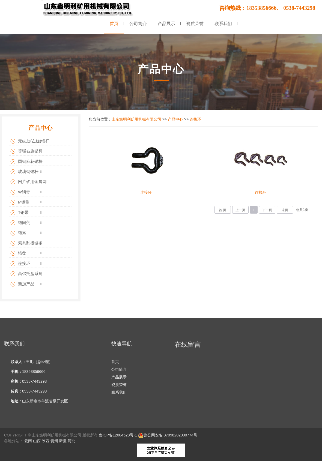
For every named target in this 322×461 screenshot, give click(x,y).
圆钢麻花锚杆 (26, 161)
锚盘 (18, 253)
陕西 (45, 441)
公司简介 (119, 369)
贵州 (54, 441)
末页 (285, 210)
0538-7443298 (34, 381)
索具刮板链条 (26, 243)
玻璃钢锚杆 (24, 171)
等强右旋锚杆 (26, 151)
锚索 (18, 232)
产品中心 (175, 119)
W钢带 (20, 192)
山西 (37, 441)
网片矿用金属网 (28, 181)
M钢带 (20, 202)
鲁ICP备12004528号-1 (118, 435)
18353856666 (34, 371)
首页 (115, 362)
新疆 (63, 441)
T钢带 (19, 212)
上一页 (240, 210)
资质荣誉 (119, 384)
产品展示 (119, 377)
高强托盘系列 (26, 273)
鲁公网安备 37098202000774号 (167, 435)
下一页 (267, 210)
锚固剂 (20, 222)
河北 (71, 441)
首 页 (222, 210)
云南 (28, 441)
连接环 (195, 119)
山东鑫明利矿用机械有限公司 (136, 119)
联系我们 (119, 392)
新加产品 (22, 284)
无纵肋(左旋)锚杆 (29, 141)
